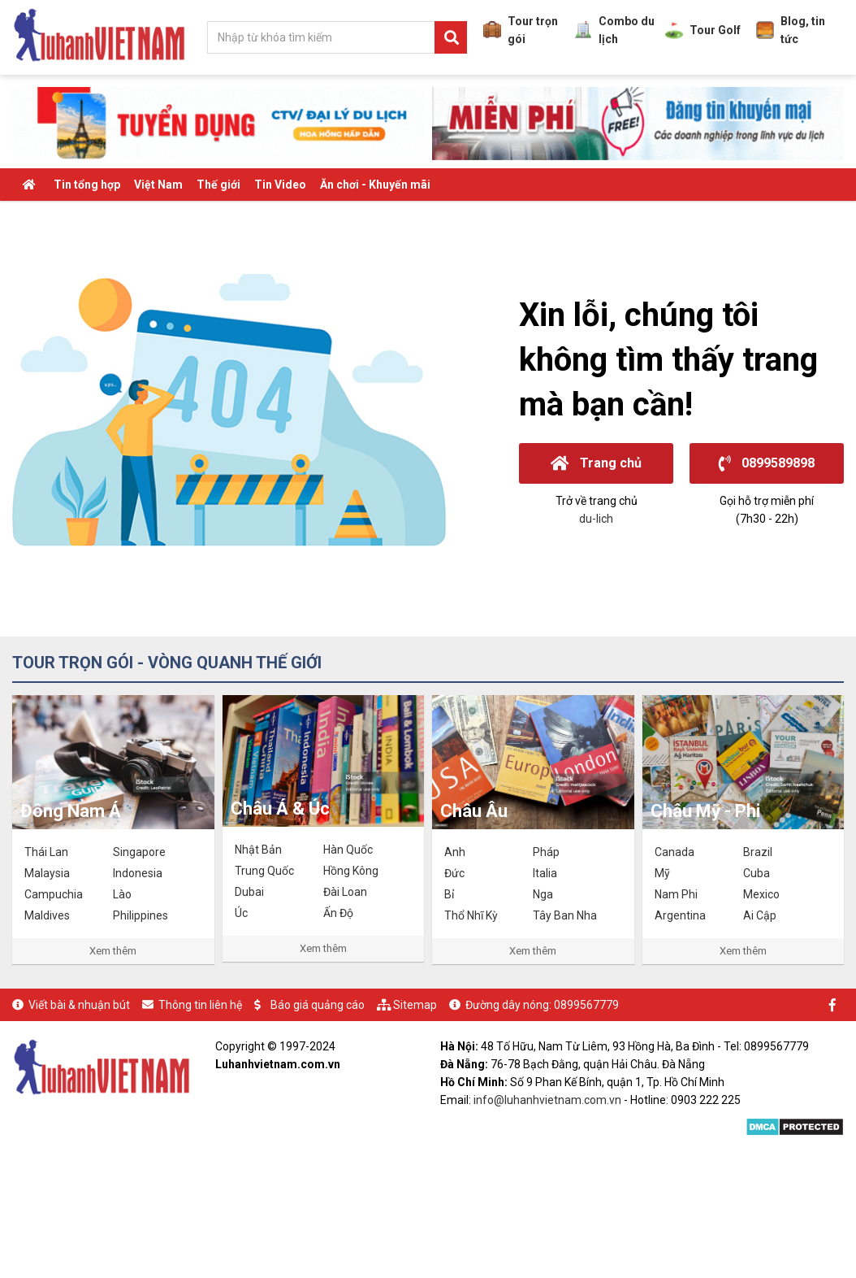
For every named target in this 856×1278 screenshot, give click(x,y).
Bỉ (449, 894)
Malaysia (47, 873)
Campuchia (53, 894)
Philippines (140, 915)
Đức (454, 873)
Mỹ (662, 873)
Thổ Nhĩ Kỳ (471, 915)
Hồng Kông (350, 870)
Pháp (546, 852)
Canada (674, 852)
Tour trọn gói (520, 30)
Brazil (757, 852)
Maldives (47, 915)
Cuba (756, 873)
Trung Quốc (264, 870)
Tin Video (280, 184)
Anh (454, 852)
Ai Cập (759, 915)
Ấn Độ (338, 912)
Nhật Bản (258, 849)
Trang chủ (596, 463)
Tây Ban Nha (565, 915)
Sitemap (415, 1004)
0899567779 (586, 1004)
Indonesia (137, 873)
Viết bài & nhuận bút (79, 1004)
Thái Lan (46, 852)
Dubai (249, 891)
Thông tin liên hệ (200, 1004)
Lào (122, 894)
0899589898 (767, 463)
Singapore (139, 852)
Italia (545, 873)
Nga (543, 894)
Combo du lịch (614, 30)
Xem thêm (112, 951)
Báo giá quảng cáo (317, 1004)
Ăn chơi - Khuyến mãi (375, 184)
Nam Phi (676, 894)
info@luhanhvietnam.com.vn (547, 1099)
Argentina (680, 915)
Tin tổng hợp (87, 184)
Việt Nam (158, 184)
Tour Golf (703, 30)
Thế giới (218, 184)
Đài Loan (345, 891)
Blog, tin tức (790, 30)
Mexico (761, 894)
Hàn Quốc (348, 849)
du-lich (596, 518)
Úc (241, 912)
